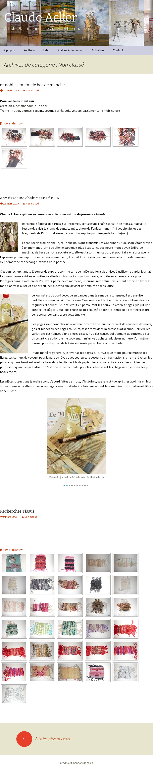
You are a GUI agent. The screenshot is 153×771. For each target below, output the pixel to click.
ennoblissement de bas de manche (32, 84)
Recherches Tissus (17, 511)
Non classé (32, 90)
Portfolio (29, 50)
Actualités (98, 50)
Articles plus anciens (43, 739)
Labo (46, 50)
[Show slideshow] (12, 123)
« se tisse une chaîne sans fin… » (29, 198)
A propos (9, 50)
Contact (118, 50)
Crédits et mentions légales (76, 763)
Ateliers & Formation (70, 50)
